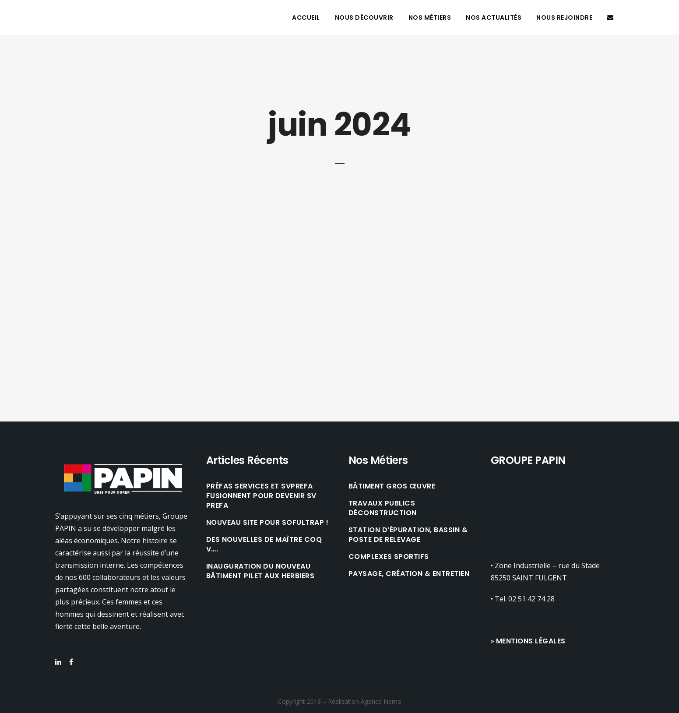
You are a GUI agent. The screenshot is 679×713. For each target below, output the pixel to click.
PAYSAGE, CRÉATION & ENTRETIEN (409, 574)
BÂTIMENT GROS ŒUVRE (392, 486)
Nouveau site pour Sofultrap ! (267, 522)
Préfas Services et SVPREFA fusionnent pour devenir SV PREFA (261, 495)
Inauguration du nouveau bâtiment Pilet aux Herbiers (260, 571)
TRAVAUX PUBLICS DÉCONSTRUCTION (382, 508)
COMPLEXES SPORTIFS (388, 557)
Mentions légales (531, 641)
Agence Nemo (381, 701)
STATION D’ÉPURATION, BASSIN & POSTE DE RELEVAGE (408, 534)
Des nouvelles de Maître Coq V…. (264, 544)
